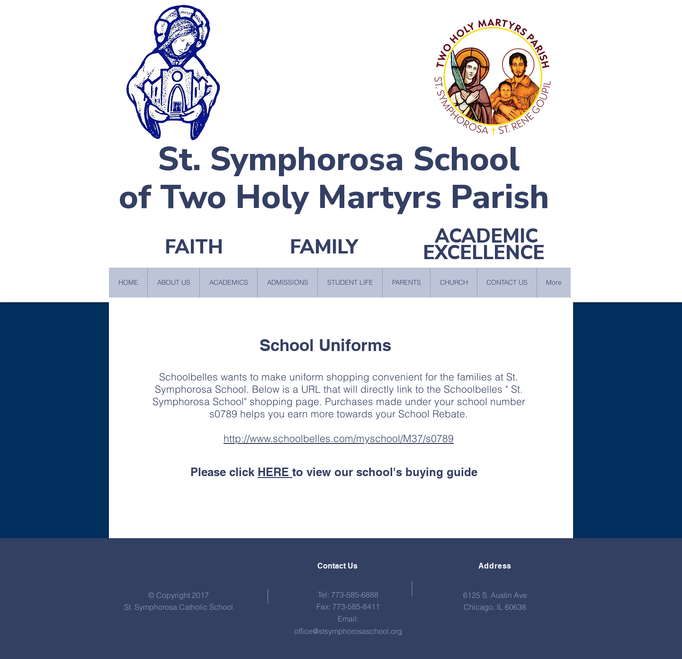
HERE (275, 471)
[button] (173, 283)
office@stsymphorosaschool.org (348, 631)
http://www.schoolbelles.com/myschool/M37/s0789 (339, 438)
